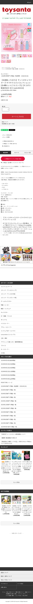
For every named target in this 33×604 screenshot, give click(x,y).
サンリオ (13, 67)
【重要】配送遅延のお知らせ (9, 438)
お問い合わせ (4, 587)
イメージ (16, 152)
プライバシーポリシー (22, 593)
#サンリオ (13, 229)
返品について (5, 122)
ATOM (26, 595)
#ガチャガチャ (13, 227)
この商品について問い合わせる (8, 143)
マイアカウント (4, 583)
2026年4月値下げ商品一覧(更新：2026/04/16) (15, 69)
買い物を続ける (5, 146)
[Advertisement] (16, 550)
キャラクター (8, 67)
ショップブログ (18, 595)
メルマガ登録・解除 (10, 595)
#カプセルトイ (24, 227)
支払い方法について (10, 592)
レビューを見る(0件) (6, 135)
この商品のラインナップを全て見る (12, 159)
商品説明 (5, 152)
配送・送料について (20, 592)
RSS (23, 595)
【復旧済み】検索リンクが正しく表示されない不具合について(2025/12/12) (16, 442)
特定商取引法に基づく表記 (8, 123)
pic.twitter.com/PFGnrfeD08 (15, 231)
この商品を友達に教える (7, 141)
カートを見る (20, 583)
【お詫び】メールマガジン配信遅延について (13, 434)
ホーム (3, 67)
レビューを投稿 (5, 137)
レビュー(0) (27, 152)
